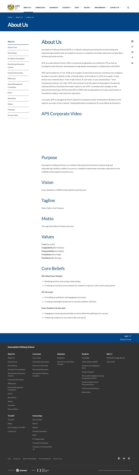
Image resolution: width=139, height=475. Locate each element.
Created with (19, 470)
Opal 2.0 (110, 362)
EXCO (10, 93)
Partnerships (100, 7)
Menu (10, 423)
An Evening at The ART (16, 427)
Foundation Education (40, 362)
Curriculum (40, 7)
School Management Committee (15, 85)
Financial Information (15, 73)
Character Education (40, 366)
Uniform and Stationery (90, 388)
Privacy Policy (13, 115)
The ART (87, 7)
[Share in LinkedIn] (132, 62)
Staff (77, 7)
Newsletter (12, 98)
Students (66, 7)
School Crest (12, 47)
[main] (69, 172)
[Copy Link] (132, 46)
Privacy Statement (45, 459)
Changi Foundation (39, 431)
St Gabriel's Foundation (16, 59)
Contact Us (114, 7)
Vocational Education (40, 369)
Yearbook (11, 110)
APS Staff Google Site (115, 358)
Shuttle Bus (86, 392)
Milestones (12, 78)
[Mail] (132, 51)
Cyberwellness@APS (90, 362)
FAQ (9, 459)
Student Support (88, 372)
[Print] (132, 41)
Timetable (86, 358)
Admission (53, 7)
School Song (12, 53)
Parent (35, 423)
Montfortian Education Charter (16, 65)
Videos (10, 104)
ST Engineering (38, 439)
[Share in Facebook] (132, 56)
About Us (27, 7)
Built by (42, 470)
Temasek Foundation (40, 443)
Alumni (35, 427)
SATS (34, 435)
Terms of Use (57, 459)
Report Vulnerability (29, 459)
